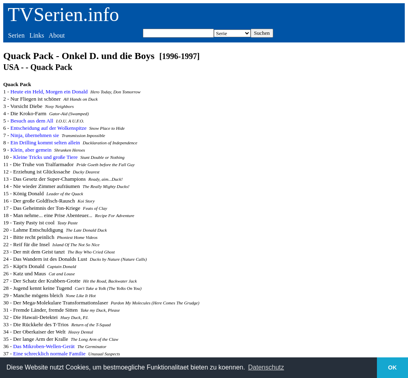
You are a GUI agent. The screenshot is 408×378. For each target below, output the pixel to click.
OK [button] (392, 367)
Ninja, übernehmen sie (34, 135)
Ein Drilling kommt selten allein (45, 142)
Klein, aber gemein (31, 150)
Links (36, 35)
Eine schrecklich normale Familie (49, 354)
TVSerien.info (63, 14)
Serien (16, 35)
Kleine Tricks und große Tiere (45, 157)
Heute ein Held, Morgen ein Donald (49, 92)
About (56, 35)
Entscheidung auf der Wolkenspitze (48, 128)
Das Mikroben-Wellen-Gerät (44, 346)
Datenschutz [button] (266, 367)
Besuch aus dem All (31, 121)
